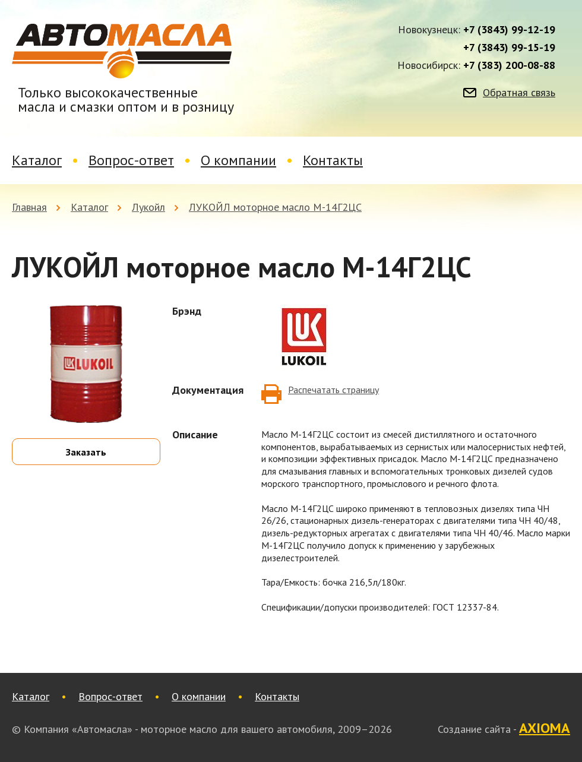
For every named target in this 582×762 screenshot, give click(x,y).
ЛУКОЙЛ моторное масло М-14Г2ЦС (275, 207)
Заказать (86, 452)
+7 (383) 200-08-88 (509, 65)
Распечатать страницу (333, 390)
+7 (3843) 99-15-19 (509, 47)
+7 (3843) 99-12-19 (509, 30)
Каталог (37, 160)
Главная (29, 207)
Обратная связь (519, 92)
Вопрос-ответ (131, 160)
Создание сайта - (504, 728)
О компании (238, 160)
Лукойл (148, 207)
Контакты (333, 160)
